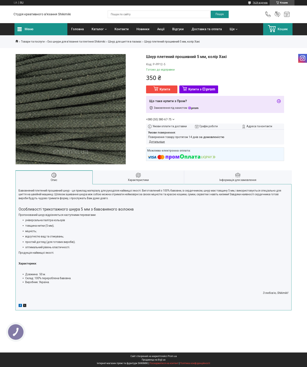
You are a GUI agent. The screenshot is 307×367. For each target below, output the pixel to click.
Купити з (201, 89)
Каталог (98, 29)
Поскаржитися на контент (164, 363)
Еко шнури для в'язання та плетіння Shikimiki (76, 41)
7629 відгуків (260, 2)
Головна (77, 29)
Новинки (142, 29)
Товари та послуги (33, 41)
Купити (165, 89)
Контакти (122, 29)
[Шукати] (220, 14)
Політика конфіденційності (195, 363)
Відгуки (178, 29)
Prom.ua (172, 356)
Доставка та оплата (206, 29)
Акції (160, 29)
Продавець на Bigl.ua (153, 359)
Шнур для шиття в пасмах (124, 41)
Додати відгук (277, 14)
